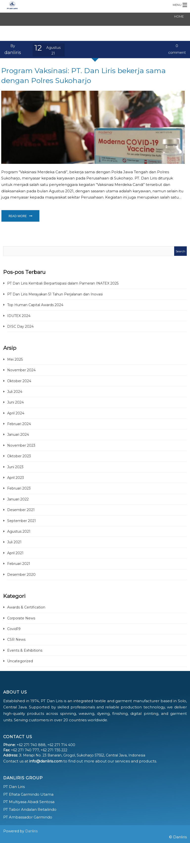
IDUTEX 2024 (18, 316)
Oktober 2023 (19, 456)
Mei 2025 (15, 359)
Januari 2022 (18, 499)
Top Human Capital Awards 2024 (35, 305)
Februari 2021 (18, 563)
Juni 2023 (15, 467)
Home (179, 16)
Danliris (31, 831)
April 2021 (15, 553)
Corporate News (21, 618)
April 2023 (15, 477)
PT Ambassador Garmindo (27, 817)
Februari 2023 (19, 488)
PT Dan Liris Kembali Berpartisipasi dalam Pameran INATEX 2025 (63, 283)
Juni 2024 (15, 402)
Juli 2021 (14, 542)
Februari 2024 (19, 424)
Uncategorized (20, 661)
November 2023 (21, 445)
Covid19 (14, 629)
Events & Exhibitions (24, 650)
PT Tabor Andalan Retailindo (29, 809)
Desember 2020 (21, 574)
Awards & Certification (26, 607)
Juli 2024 (14, 391)
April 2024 (15, 413)
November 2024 (21, 370)
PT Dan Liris (14, 786)
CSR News (16, 639)
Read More (17, 216)
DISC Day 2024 (20, 326)
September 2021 (21, 521)
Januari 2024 (18, 434)
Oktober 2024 (19, 381)
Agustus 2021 (18, 531)
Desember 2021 (21, 510)
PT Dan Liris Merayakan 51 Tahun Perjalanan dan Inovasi (55, 294)
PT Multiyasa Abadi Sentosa (28, 801)
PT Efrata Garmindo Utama (28, 794)
